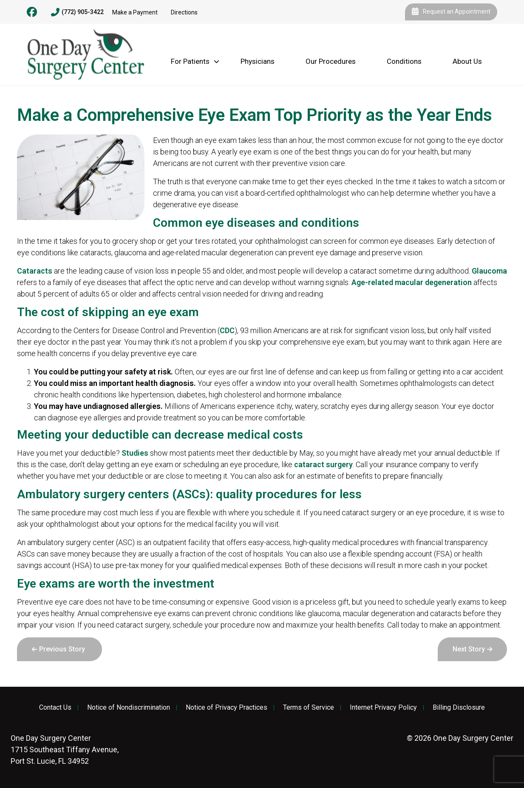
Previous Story (62, 649)
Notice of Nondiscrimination (128, 707)
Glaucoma (489, 270)
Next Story (469, 649)
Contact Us (55, 707)
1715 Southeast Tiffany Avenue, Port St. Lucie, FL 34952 (65, 749)
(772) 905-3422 (77, 12)
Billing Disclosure (459, 707)
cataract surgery (323, 464)
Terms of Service (308, 707)
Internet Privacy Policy (383, 707)
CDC (227, 330)
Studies (135, 452)
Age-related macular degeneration (411, 282)
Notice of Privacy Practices (226, 707)
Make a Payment (135, 12)
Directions (184, 12)
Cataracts (34, 270)
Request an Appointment (451, 12)
